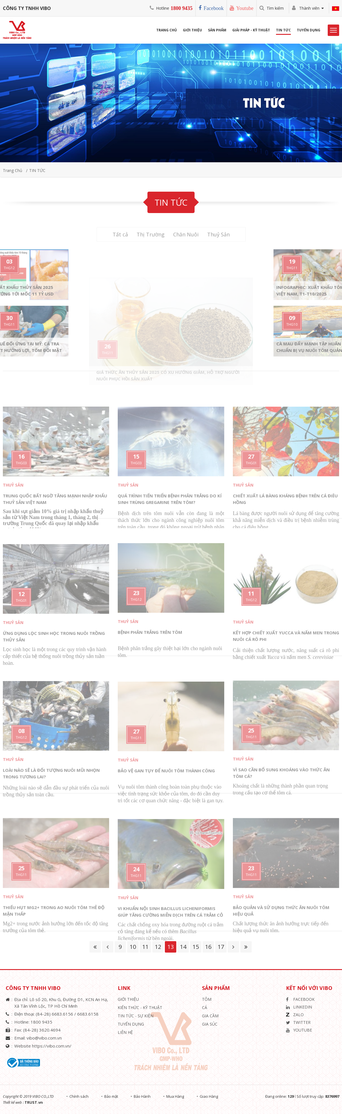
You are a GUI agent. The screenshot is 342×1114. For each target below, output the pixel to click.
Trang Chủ (166, 30)
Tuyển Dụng (308, 30)
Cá (204, 1007)
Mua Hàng (175, 1096)
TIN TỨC (37, 170)
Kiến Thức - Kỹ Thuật (140, 1007)
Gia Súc (209, 1024)
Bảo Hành (142, 1096)
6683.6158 (88, 1014)
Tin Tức (283, 30)
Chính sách (79, 1096)
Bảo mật (111, 1096)
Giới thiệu (128, 999)
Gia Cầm (210, 1015)
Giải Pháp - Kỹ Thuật (251, 30)
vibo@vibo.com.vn (44, 1038)
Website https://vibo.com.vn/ (42, 1046)
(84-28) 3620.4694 (42, 1030)
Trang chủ (12, 170)
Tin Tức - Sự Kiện (135, 1015)
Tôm (206, 999)
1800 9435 (182, 8)
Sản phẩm (217, 30)
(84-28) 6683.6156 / (56, 1014)
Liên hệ (125, 1032)
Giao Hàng (209, 1096)
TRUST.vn (34, 1102)
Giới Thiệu (192, 30)
